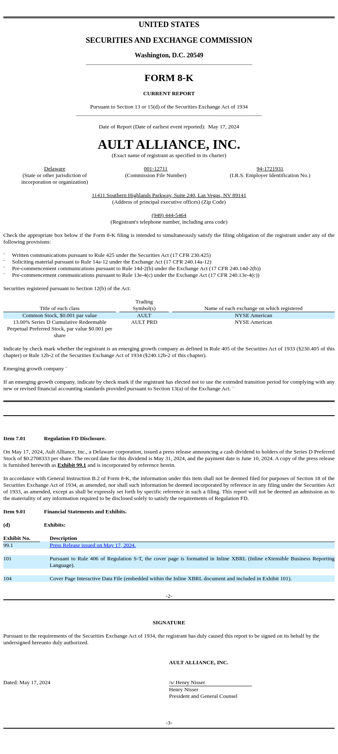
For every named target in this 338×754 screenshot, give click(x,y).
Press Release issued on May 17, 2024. (93, 545)
